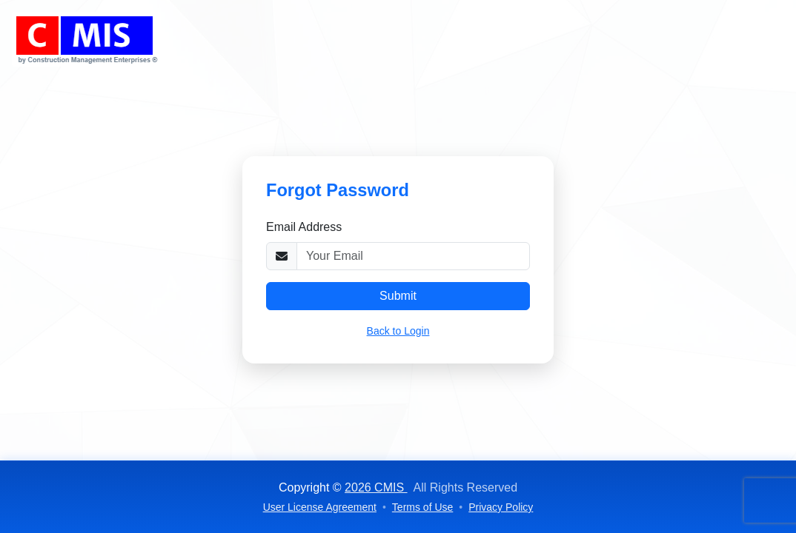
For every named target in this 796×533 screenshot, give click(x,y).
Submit (398, 295)
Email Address (304, 227)
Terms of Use (422, 507)
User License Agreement (320, 507)
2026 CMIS (376, 487)
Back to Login (398, 331)
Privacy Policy (500, 507)
